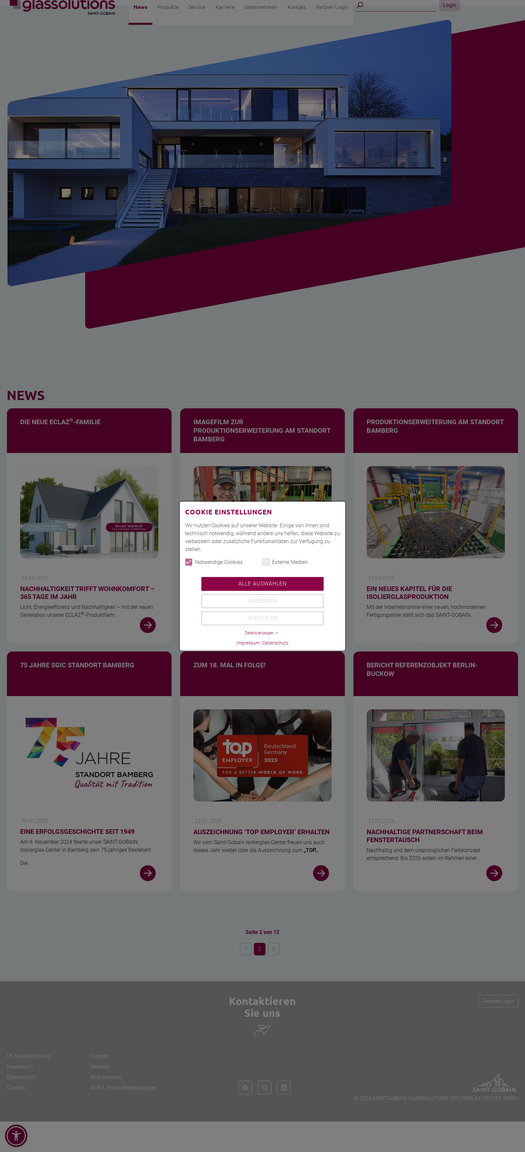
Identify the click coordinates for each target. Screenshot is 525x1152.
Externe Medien (285, 562)
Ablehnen (262, 601)
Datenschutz (275, 643)
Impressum (248, 643)
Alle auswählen (262, 584)
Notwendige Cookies (214, 562)
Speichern (262, 618)
